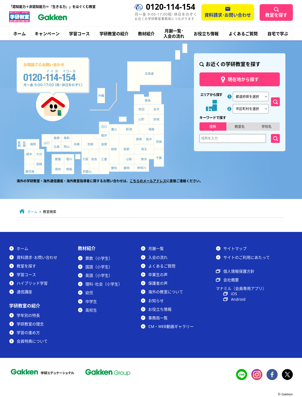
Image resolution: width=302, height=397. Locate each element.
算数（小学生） (98, 258)
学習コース (79, 33)
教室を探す (276, 15)
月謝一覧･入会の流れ (173, 33)
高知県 (58, 169)
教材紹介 (146, 33)
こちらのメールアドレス (148, 181)
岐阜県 (114, 149)
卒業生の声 (158, 274)
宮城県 (156, 119)
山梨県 (129, 159)
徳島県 (69, 169)
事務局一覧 (158, 317)
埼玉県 (144, 149)
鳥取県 (66, 137)
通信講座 (24, 291)
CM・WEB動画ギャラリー (170, 326)
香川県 (69, 159)
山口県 (47, 142)
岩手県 (156, 109)
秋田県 (141, 109)
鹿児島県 (34, 169)
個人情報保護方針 (238, 271)
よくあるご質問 (243, 33)
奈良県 (94, 159)
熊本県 (29, 156)
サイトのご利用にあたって (246, 257)
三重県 (104, 161)
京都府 (90, 141)
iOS (234, 293)
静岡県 (126, 167)
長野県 (126, 149)
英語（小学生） (98, 275)
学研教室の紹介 (114, 33)
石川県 (104, 127)
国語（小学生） (98, 266)
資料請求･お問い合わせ (227, 15)
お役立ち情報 (206, 33)
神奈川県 (141, 168)
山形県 (141, 119)
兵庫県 (76, 142)
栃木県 (149, 139)
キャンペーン (47, 33)
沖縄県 (101, 95)
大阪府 (85, 156)
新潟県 (129, 128)
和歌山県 (90, 169)
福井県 (101, 135)
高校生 (91, 310)
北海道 (149, 76)
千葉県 (159, 158)
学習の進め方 (28, 332)
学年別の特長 (28, 315)
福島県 (151, 129)
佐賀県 (24, 144)
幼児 (89, 292)
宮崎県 (39, 164)
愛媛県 (58, 159)
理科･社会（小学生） (103, 284)
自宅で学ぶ (277, 33)
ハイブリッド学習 (32, 283)
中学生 (91, 301)
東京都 (144, 159)
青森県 (148, 98)
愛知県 (114, 167)
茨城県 (159, 141)
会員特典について (32, 341)
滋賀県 (104, 144)
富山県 (114, 129)
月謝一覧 (156, 248)
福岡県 (33, 144)
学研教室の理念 (30, 324)
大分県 (39, 154)
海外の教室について (165, 291)
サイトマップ (235, 248)
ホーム (19, 33)
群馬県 (139, 139)
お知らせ (156, 300)
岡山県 (66, 146)
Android (238, 299)
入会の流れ (158, 257)
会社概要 (231, 279)
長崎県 (19, 144)
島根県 (57, 137)
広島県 (57, 146)
